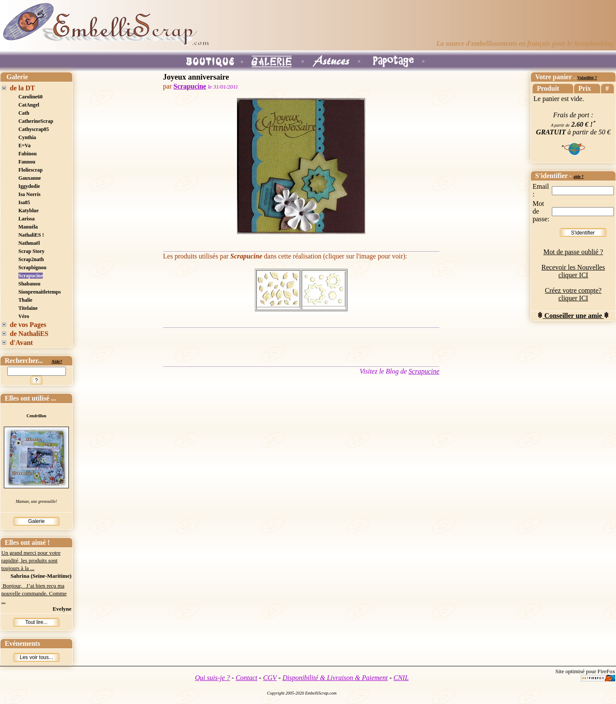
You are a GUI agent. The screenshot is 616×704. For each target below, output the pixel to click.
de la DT (22, 88)
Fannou (26, 162)
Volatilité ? (587, 77)
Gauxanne (29, 178)
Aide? (56, 361)
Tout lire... (36, 622)
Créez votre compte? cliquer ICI (573, 294)
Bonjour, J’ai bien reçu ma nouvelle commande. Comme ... (34, 593)
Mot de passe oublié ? (573, 251)
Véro (23, 316)
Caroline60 (30, 97)
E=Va (24, 146)
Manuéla (28, 227)
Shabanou (29, 284)
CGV (270, 677)
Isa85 (24, 202)
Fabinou (27, 154)
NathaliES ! (31, 235)
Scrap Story (31, 251)
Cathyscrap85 (33, 129)
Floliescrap (30, 170)
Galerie (36, 521)
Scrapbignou (32, 267)
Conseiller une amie (573, 315)
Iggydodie (29, 186)
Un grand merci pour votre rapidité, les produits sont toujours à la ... (31, 560)
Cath (23, 113)
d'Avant (21, 342)
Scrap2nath (31, 259)
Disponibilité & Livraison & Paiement (335, 677)
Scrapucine (30, 276)
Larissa (26, 219)
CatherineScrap (35, 121)
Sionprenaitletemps (39, 292)
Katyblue (28, 211)
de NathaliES (29, 333)
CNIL (401, 677)
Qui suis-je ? (212, 677)
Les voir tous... (36, 657)
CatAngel (28, 105)
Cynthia (27, 137)
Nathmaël (29, 243)
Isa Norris (29, 194)
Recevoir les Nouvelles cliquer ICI (573, 271)
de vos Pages (28, 324)
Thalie (25, 300)
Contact (247, 677)
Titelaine (28, 308)
